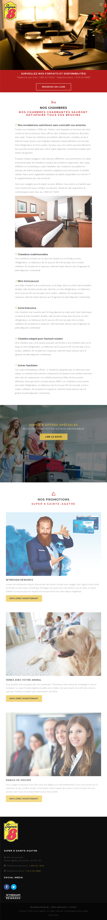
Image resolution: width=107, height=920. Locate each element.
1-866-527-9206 (36, 866)
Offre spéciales (59, 907)
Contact (73, 907)
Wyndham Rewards (39, 907)
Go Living (83, 911)
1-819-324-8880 (33, 871)
